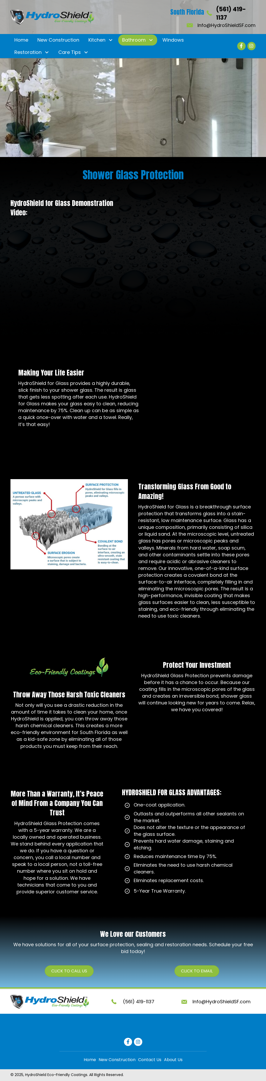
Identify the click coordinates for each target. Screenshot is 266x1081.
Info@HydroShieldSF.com (226, 25)
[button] (110, 40)
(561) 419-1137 (138, 1001)
